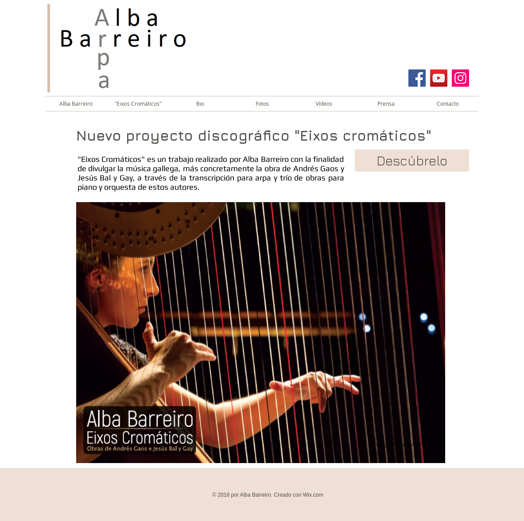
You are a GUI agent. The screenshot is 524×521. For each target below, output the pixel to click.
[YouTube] (438, 78)
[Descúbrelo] (412, 160)
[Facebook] (417, 78)
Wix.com (313, 495)
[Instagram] (460, 78)
